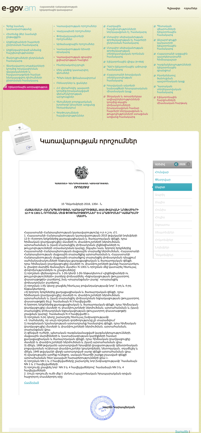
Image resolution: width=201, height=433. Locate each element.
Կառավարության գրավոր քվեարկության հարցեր (74, 58)
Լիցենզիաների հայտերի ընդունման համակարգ (23, 43)
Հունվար (162, 172)
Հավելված (31, 382)
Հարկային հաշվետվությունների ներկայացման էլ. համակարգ (127, 29)
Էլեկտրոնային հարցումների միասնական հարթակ (172, 100)
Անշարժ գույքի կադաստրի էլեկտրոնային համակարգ (167, 44)
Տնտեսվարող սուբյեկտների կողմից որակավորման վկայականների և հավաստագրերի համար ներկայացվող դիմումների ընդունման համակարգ (25, 73)
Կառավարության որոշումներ (77, 26)
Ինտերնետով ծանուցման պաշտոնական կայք (171, 78)
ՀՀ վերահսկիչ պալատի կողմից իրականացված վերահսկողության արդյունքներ (73, 92)
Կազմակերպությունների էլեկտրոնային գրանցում (174, 67)
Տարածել (181, 431)
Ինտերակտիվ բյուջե (71, 65)
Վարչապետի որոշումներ (74, 31)
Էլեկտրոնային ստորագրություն (27, 87)
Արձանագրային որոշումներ (75, 44)
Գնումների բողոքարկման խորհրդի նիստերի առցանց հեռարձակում (76, 104)
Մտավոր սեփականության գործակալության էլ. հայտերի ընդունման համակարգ (126, 40)
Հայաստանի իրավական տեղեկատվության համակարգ (124, 77)
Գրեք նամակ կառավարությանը (19, 28)
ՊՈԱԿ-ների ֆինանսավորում (76, 78)
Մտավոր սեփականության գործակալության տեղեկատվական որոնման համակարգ (125, 52)
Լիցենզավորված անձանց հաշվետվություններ (23, 51)
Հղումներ (190, 7)
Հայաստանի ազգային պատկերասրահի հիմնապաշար (172, 56)
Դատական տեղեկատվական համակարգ (169, 89)
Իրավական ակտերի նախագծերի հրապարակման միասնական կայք (127, 88)
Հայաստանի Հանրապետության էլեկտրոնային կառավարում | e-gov (39, 9)
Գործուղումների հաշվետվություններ (70, 114)
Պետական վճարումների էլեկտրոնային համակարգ (166, 30)
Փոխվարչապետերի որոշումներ (70, 38)
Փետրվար (163, 179)
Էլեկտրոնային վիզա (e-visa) (125, 61)
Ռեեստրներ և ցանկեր (72, 83)
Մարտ (160, 187)
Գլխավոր (173, 7)
